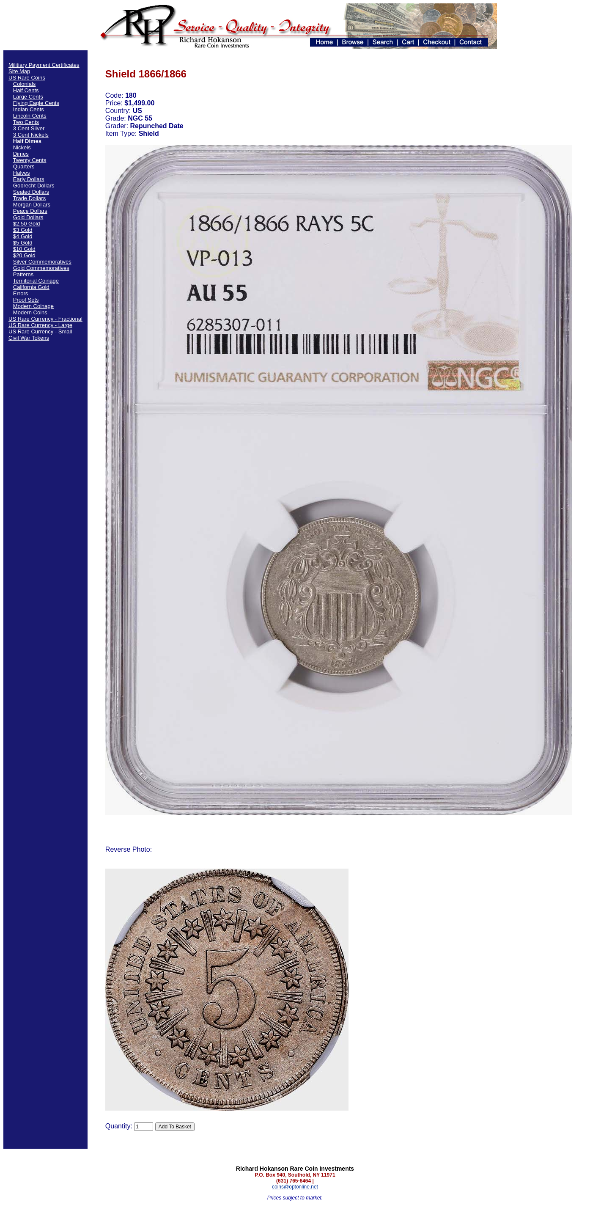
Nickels (22, 147)
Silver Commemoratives (42, 262)
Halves (21, 173)
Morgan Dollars (31, 204)
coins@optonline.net (295, 1187)
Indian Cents (28, 109)
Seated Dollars (31, 192)
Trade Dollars (29, 198)
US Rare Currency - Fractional (45, 319)
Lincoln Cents (30, 116)
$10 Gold (24, 249)
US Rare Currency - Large (40, 325)
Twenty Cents (30, 160)
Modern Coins (30, 312)
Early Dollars (28, 179)
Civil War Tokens (28, 338)
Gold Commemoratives (41, 268)
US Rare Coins (26, 77)
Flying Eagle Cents (36, 103)
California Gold (31, 287)
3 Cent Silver (28, 128)
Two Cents (26, 122)
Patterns (23, 274)
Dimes (21, 154)
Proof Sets (26, 300)
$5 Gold (23, 242)
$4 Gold (23, 236)
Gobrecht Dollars (34, 185)
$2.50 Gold (26, 223)
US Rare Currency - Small (40, 331)
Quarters (24, 166)
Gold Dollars (28, 217)
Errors (20, 293)
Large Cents (28, 97)
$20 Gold (24, 255)
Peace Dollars (30, 211)
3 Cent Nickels (31, 135)
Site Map (19, 71)
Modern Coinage (33, 306)
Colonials (24, 84)
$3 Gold (23, 230)
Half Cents (26, 90)
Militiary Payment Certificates (44, 65)
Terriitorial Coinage (36, 281)
